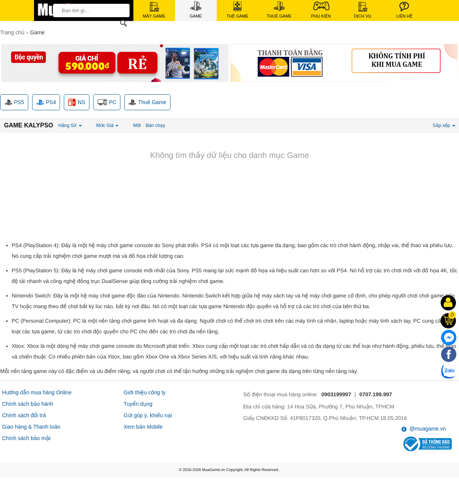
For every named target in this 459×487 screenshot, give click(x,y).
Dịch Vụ (362, 10)
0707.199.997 (375, 394)
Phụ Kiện (321, 9)
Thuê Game (279, 9)
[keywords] (89, 10)
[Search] (122, 23)
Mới (137, 125)
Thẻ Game (237, 10)
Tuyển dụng (138, 404)
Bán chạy (155, 125)
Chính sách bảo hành (28, 404)
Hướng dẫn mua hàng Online (37, 392)
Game (196, 9)
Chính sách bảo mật (26, 438)
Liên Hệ (404, 10)
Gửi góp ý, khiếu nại (148, 415)
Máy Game (154, 10)
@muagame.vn (423, 429)
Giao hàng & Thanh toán (31, 427)
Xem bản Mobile (143, 427)
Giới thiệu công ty (145, 392)
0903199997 (336, 394)
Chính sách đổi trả (24, 415)
